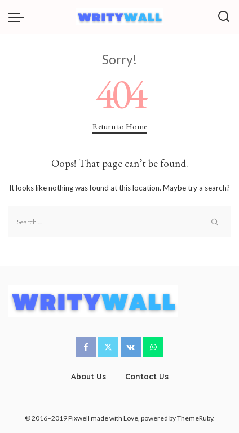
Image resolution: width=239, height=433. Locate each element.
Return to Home (119, 126)
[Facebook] (86, 347)
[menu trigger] (19, 17)
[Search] (224, 17)
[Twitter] (108, 347)
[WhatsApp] (153, 347)
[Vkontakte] (131, 347)
